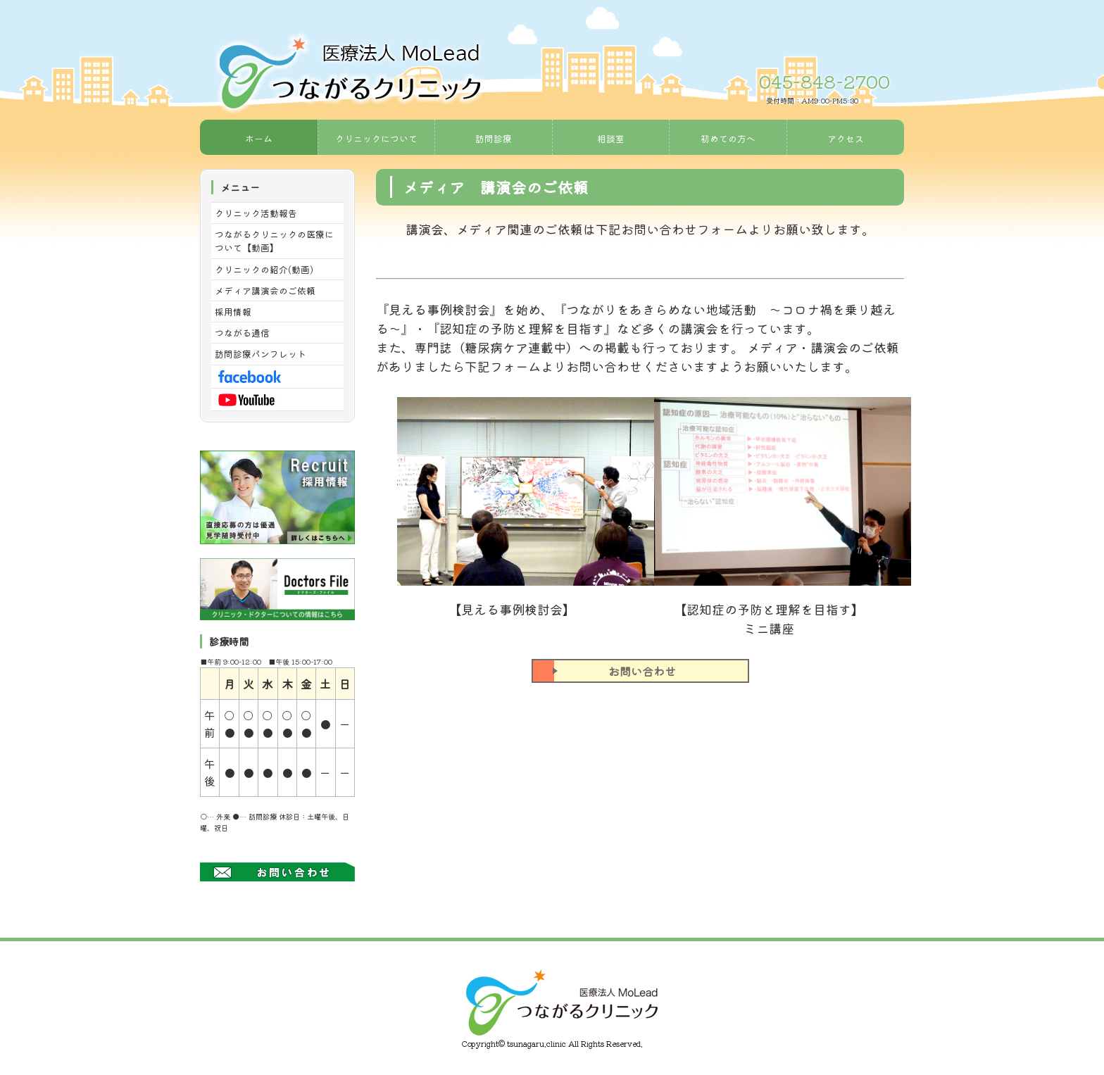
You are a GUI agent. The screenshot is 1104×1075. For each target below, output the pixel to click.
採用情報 (233, 311)
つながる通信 (242, 332)
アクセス (845, 138)
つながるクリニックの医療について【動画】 (274, 240)
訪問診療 (493, 138)
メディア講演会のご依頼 (265, 290)
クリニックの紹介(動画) (264, 269)
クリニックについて (376, 138)
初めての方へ (728, 138)
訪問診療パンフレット (260, 353)
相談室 (611, 138)
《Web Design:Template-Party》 (552, 1055)
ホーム (258, 138)
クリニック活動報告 (256, 213)
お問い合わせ (604, 670)
